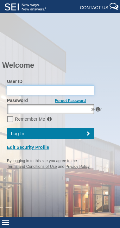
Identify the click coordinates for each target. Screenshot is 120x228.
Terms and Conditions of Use (32, 130)
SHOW (86, 73)
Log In (17, 96)
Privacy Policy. (78, 130)
